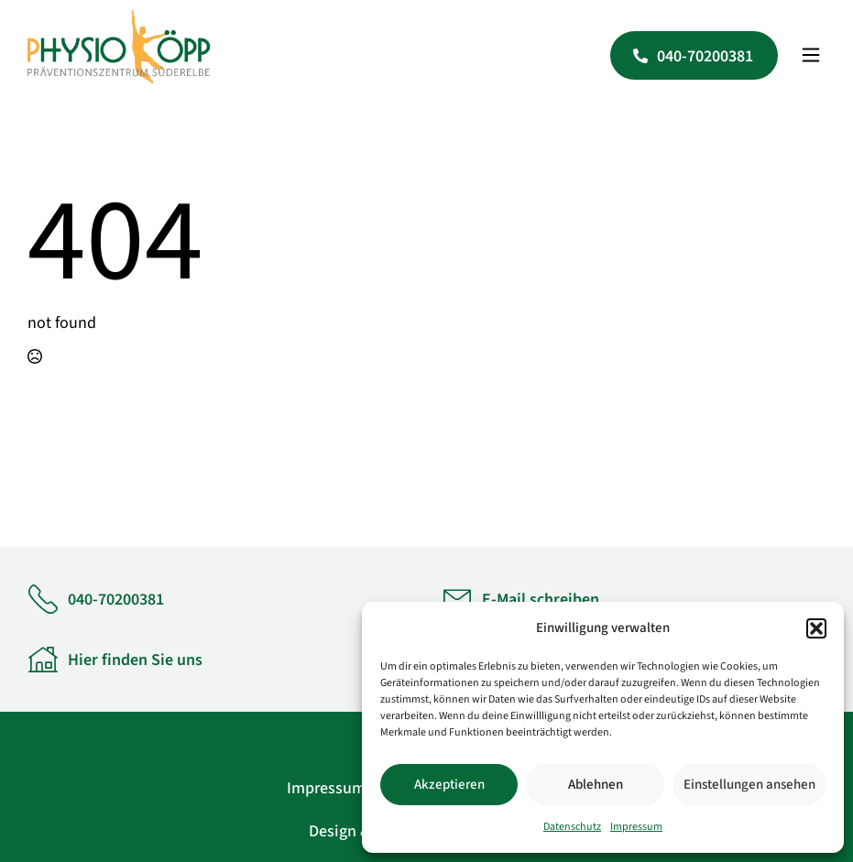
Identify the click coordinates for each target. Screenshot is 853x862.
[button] (816, 628)
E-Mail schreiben (540, 599)
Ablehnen (595, 784)
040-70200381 (116, 599)
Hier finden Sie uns (135, 660)
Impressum (636, 827)
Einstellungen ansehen (749, 784)
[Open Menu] (811, 55)
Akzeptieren (449, 784)
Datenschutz (572, 827)
